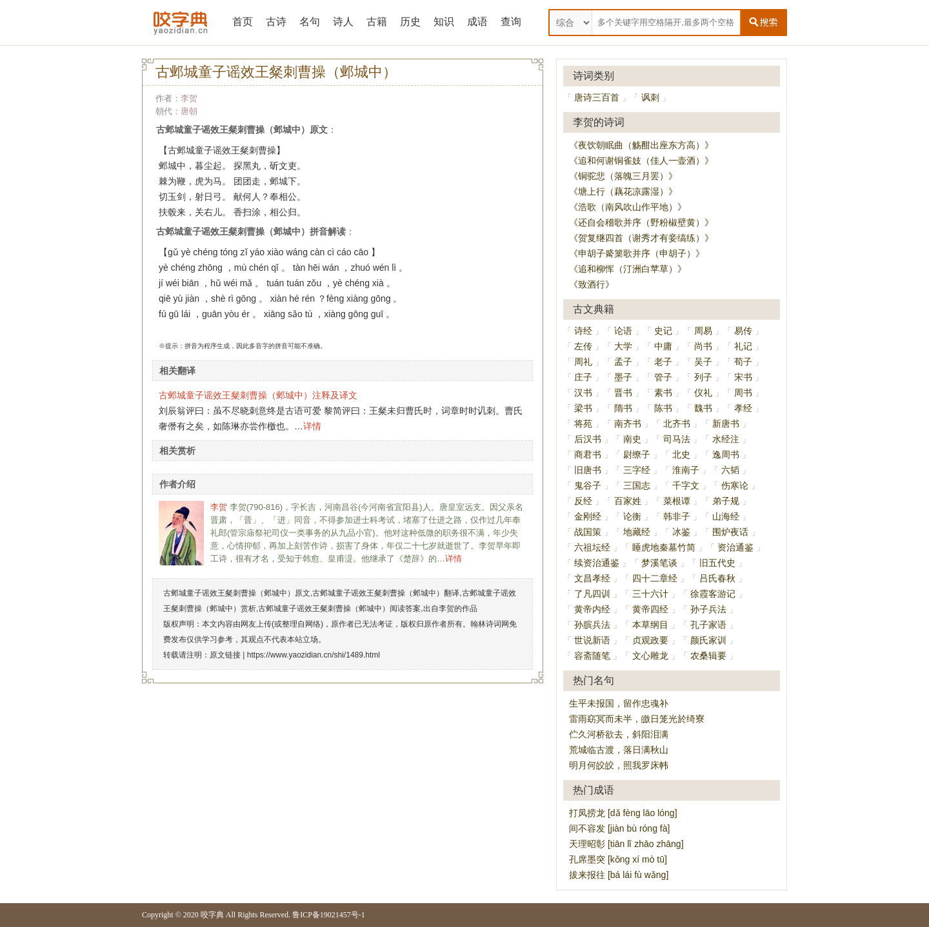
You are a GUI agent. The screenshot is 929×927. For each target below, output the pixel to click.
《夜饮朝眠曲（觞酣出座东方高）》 (641, 145)
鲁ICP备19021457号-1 (328, 914)
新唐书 (725, 423)
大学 (623, 346)
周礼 (583, 361)
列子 (703, 377)
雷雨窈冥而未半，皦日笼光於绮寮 (636, 719)
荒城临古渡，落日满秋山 (618, 750)
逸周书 (725, 454)
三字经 (636, 470)
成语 (477, 21)
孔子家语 (708, 625)
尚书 (703, 346)
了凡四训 (592, 594)
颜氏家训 (708, 640)
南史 (632, 439)
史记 (663, 331)
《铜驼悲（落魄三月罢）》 (623, 176)
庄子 (583, 377)
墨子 (623, 377)
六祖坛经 (592, 547)
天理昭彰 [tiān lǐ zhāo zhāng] (626, 844)
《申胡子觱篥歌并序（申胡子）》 (636, 253)
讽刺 (650, 97)
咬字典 (212, 914)
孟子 (623, 361)
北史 (681, 454)
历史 (410, 21)
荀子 (743, 361)
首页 (242, 21)
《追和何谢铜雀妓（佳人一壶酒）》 (641, 160)
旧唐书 (587, 470)
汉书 (583, 392)
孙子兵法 (708, 609)
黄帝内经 (592, 609)
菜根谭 (676, 501)
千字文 (685, 485)
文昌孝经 (592, 578)
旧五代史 (717, 563)
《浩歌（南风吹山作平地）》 (627, 207)
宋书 (743, 377)
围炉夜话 (730, 532)
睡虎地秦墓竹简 (663, 547)
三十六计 (650, 594)
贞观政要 (650, 640)
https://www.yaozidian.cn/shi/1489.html (313, 654)
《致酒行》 (591, 284)
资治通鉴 (735, 547)
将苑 (583, 423)
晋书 (623, 392)
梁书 (583, 408)
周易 (703, 331)
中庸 (663, 346)
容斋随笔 (592, 655)
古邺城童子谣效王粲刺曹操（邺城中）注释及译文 (258, 395)
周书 (743, 392)
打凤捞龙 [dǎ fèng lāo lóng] (623, 813)
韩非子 (676, 516)
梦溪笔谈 (659, 563)
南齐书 (627, 423)
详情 (312, 426)
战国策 (587, 532)
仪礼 (703, 392)
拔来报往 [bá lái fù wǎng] (618, 875)
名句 (309, 21)
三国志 (636, 485)
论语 (623, 331)
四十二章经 (654, 578)
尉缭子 (636, 454)
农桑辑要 (708, 655)
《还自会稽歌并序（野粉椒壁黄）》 (641, 222)
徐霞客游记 (712, 594)
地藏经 (636, 532)
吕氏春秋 (717, 578)
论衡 (632, 516)
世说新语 (592, 640)
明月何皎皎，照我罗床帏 (618, 765)
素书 (663, 392)
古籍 (376, 21)
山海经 (725, 516)
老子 (663, 361)
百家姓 (627, 501)
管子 (663, 377)
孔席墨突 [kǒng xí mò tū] (618, 859)
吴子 (703, 361)
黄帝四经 (650, 609)
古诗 (276, 21)
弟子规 (725, 501)
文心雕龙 (650, 655)
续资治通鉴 (596, 563)
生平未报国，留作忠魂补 (618, 703)
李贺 (189, 98)
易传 (743, 331)
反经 (583, 501)
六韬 (730, 470)
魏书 (703, 408)
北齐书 (676, 423)
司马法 (676, 439)
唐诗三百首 (596, 97)
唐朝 (189, 111)
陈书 (663, 408)
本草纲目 (650, 625)
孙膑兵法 (592, 625)
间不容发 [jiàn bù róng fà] (619, 828)
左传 (583, 346)
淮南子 (685, 470)
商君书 (587, 454)
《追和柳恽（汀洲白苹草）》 (627, 269)
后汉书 (587, 439)
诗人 (343, 21)
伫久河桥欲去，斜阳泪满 (618, 734)
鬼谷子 (587, 485)
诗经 (583, 331)
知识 (444, 21)
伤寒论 (734, 485)
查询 (511, 21)
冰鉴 (681, 532)
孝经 (743, 408)
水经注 (725, 439)
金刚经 (587, 516)
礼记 (743, 346)
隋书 (623, 408)
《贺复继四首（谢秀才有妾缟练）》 (641, 238)
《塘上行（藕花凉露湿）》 (623, 191)
